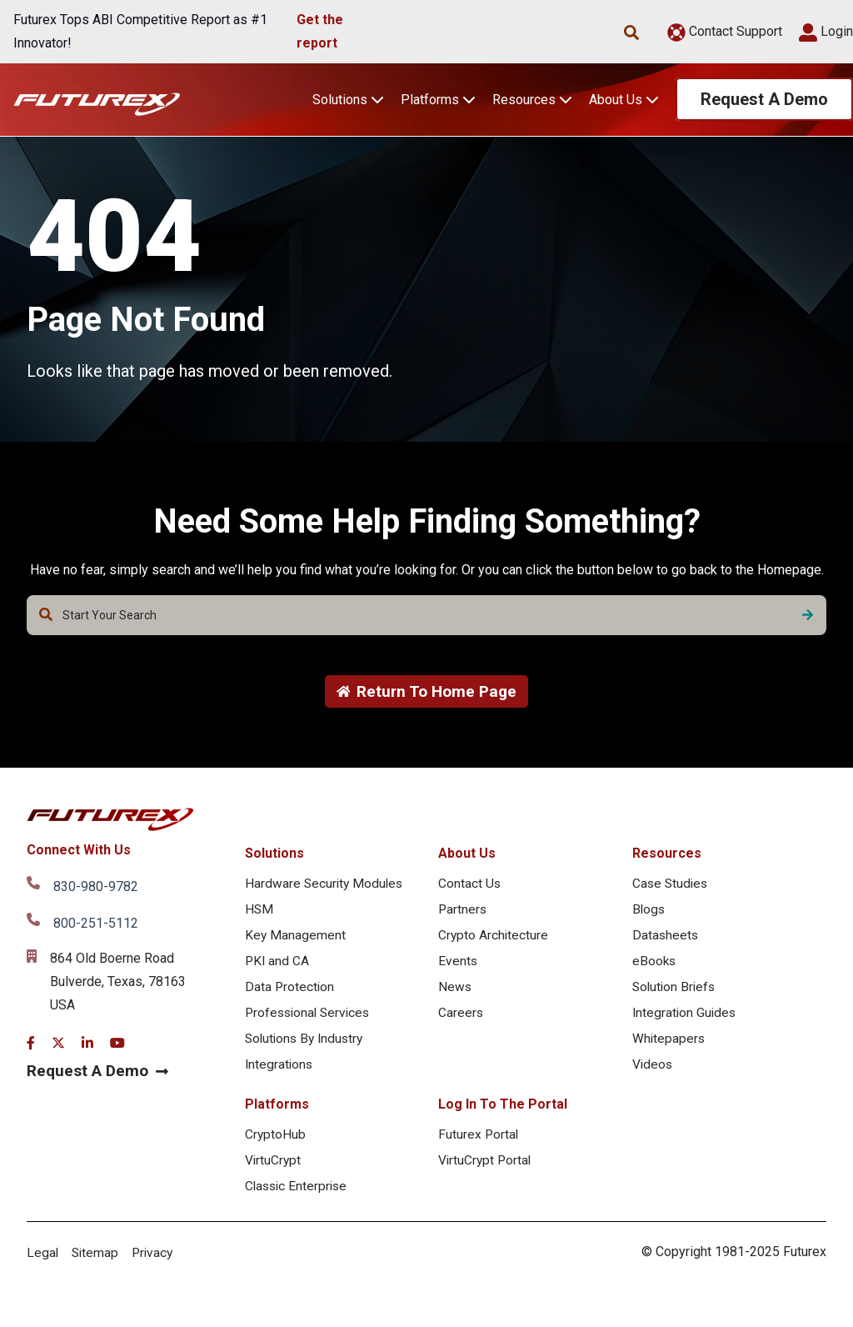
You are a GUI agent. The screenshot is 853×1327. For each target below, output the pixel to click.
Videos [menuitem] (653, 1071)
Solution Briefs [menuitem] (675, 991)
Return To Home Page (427, 692)
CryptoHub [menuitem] (276, 1142)
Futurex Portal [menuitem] (479, 1142)
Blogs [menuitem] (649, 911)
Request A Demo (764, 99)
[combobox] (426, 615)
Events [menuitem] (458, 965)
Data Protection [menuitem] (290, 991)
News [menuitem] (455, 991)
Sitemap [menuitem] (96, 1263)
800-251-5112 (95, 924)
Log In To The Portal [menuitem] (502, 1111)
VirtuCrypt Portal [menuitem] (486, 1169)
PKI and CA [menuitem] (278, 965)
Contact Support (724, 31)
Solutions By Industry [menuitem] (307, 1045)
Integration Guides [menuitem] (685, 1018)
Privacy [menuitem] (155, 1263)
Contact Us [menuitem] (469, 885)
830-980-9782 (95, 887)
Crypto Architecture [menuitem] (494, 938)
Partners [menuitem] (463, 911)
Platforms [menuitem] (277, 1111)
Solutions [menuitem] (274, 854)
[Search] (807, 615)
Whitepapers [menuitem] (669, 1045)
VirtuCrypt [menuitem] (273, 1169)
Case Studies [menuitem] (671, 885)
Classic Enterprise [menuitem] (298, 1196)
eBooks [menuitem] (654, 965)
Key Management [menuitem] (296, 938)
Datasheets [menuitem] (666, 938)
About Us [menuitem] (467, 854)
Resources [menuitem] (666, 854)
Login (826, 31)
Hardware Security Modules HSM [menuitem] (326, 898)
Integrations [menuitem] (280, 1071)
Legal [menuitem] (43, 1263)
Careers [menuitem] (461, 1018)
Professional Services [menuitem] (310, 1018)
